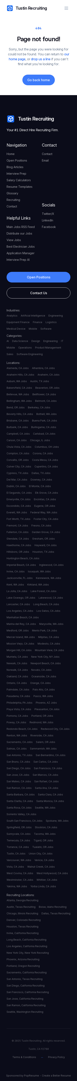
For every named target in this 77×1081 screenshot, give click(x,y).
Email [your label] (45, 160)
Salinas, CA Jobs (17, 748)
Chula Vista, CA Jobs (19, 446)
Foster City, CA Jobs (46, 519)
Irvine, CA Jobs (16, 571)
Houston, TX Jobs (43, 551)
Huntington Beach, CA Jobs (23, 558)
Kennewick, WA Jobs (48, 578)
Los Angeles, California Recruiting (27, 946)
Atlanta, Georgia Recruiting (22, 900)
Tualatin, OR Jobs (42, 847)
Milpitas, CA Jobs (48, 637)
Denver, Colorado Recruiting (24, 920)
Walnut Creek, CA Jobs (41, 866)
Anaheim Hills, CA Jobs (20, 374)
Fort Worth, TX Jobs (18, 519)
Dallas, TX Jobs (41, 473)
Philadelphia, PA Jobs (19, 702)
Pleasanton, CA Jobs (47, 709)
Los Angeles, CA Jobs (20, 610)
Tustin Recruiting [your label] (27, 8)
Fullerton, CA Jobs (18, 532)
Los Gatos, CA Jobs (48, 610)
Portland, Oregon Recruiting (23, 965)
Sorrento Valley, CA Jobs (21, 814)
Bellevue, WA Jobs (18, 394)
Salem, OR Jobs (45, 742)
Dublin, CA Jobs (16, 486)
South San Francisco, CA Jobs (25, 820)
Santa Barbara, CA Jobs (21, 794)
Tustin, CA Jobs (16, 853)
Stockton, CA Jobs (46, 827)
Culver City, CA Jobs (19, 466)
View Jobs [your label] (14, 240)
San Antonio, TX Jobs (19, 755)
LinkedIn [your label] (47, 220)
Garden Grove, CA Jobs (46, 532)
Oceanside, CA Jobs (43, 676)
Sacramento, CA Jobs (20, 742)
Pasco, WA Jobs (43, 696)
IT (62, 341)
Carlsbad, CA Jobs (44, 433)
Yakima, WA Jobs (17, 886)
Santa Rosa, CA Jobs (19, 807)
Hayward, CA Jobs (45, 545)
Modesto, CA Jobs (49, 643)
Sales (10, 354)
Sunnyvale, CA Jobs (19, 833)
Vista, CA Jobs (15, 866)
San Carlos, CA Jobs (45, 761)
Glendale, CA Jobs (18, 538)
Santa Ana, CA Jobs (46, 787)
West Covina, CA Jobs (20, 873)
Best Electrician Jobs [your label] (21, 246)
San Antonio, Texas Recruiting (25, 979)
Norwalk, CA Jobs (17, 669)
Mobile (33, 328)
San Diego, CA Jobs (19, 768)
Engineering (55, 315)
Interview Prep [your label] (16, 173)
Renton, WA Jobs (17, 735)
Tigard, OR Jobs (43, 840)
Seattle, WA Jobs (45, 807)
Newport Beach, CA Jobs (46, 663)
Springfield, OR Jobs (19, 827)
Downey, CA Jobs (41, 479)
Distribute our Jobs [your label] (19, 233)
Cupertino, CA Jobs (46, 466)
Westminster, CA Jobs (20, 879)
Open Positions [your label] (17, 160)
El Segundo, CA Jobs (19, 492)
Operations (25, 347)
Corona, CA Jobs (43, 453)
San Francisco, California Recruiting (28, 992)
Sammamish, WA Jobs (43, 748)
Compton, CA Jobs (18, 453)
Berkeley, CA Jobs (39, 407)
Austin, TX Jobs (39, 381)
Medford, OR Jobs (18, 630)
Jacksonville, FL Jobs (20, 578)
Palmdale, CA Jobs (18, 689)
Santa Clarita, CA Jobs (20, 801)
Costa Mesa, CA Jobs (45, 459)
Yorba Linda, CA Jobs (43, 886)
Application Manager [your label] (20, 253)
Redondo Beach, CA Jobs (22, 728)
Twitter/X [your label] (48, 213)
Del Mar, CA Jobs (17, 479)
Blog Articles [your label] (15, 167)
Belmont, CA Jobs (46, 400)
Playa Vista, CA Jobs (19, 709)
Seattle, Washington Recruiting (25, 1011)
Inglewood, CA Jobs (51, 564)
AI (8, 341)
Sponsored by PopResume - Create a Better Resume (38, 1075)
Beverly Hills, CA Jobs (20, 414)
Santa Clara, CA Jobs (50, 794)
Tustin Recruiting (30, 119)
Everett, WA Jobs (17, 512)
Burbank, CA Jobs (17, 427)
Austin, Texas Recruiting (21, 906)
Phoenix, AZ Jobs (46, 702)
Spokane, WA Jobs (57, 820)
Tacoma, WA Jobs (45, 833)
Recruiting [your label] (13, 200)
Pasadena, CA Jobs (18, 696)
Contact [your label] (12, 206)
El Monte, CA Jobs (40, 486)
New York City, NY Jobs (45, 656)
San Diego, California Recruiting (26, 985)
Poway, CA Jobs (16, 722)
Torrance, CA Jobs (18, 847)
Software (46, 328)
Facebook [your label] (49, 227)
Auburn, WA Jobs (17, 381)
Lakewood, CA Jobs (51, 597)
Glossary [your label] (12, 193)
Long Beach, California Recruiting (26, 939)
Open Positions (38, 277)
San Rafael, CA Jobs (46, 781)
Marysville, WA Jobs (51, 623)
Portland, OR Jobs (42, 715)
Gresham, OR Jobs (43, 538)
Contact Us (38, 293)
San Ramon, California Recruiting (26, 1005)
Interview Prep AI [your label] (18, 259)
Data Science (20, 341)
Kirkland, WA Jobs (38, 584)
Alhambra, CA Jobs (43, 368)
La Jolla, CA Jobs (17, 591)
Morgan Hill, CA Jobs (19, 650)
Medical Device (16, 328)
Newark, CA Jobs (17, 663)
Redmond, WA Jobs (41, 722)
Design (35, 341)
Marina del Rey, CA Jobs (21, 623)
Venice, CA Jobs (44, 860)
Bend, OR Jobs (16, 407)
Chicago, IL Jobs (40, 440)
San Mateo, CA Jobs (19, 781)
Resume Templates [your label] (19, 186)
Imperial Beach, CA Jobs (21, 564)
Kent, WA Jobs (15, 584)
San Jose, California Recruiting (25, 998)
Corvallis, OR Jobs (18, 459)
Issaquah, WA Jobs (39, 571)
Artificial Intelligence (33, 315)
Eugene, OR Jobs (44, 505)
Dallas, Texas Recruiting (55, 913)
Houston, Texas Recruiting (22, 926)
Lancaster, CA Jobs (18, 604)
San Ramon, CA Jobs (19, 787)
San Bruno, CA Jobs (18, 761)
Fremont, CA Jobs (17, 525)
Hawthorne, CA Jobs (19, 545)
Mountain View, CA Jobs (49, 650)
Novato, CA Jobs (41, 669)
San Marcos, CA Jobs (45, 774)
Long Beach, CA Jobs (46, 604)
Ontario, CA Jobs (17, 683)
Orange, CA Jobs (40, 683)
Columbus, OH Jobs (47, 446)
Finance (37, 322)
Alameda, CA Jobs (18, 368)
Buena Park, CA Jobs (44, 420)
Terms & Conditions (24, 1057)
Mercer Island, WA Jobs (21, 637)
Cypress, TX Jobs (17, 473)
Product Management (48, 347)
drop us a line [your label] (41, 59)
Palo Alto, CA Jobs (44, 689)
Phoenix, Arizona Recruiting (23, 959)
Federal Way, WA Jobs (43, 512)
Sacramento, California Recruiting (27, 972)
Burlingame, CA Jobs (43, 427)
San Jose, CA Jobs (18, 774)
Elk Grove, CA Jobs (46, 492)
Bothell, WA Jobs (46, 414)
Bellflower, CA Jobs (44, 394)
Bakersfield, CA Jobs (19, 387)
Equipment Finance (18, 322)
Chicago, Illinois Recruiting (22, 913)
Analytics (12, 315)
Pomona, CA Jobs (17, 715)
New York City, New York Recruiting (28, 952)
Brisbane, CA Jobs (18, 420)
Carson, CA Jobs (17, 440)
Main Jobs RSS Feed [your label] (21, 227)
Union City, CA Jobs (41, 853)
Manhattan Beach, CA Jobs (23, 617)
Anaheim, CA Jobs (49, 374)
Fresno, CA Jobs (41, 525)
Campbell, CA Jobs (18, 433)
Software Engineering (30, 354)
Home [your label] (11, 154)
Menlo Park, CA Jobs (44, 630)
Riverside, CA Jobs (41, 735)
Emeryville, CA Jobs (19, 499)
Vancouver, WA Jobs (19, 860)
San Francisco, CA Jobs (48, 768)
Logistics (51, 322)
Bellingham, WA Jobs (19, 400)
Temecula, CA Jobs (18, 840)
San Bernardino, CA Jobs (51, 755)
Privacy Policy (56, 1057)
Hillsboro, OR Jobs (18, 551)
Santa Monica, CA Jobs (50, 801)
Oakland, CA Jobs (17, 676)
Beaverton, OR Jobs (47, 387)
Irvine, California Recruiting (23, 933)
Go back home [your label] (38, 80)
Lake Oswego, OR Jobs (21, 597)
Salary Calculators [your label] (19, 180)
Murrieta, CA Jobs (17, 656)
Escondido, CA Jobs (19, 505)
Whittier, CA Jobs (47, 879)
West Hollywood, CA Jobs (52, 873)
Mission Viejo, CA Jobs (20, 643)
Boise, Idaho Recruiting (53, 906)
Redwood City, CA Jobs (55, 728)
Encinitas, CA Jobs (45, 499)
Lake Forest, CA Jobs (43, 591)
